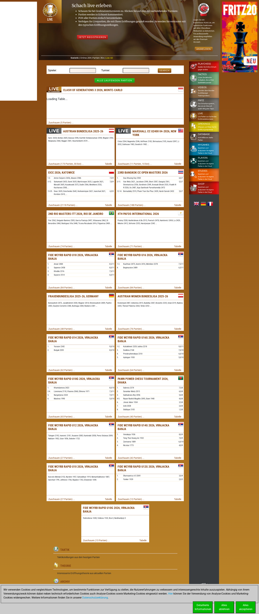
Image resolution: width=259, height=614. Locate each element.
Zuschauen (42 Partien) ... (131, 458)
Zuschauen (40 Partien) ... (131, 416)
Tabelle (108, 164)
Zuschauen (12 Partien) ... (131, 499)
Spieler (52, 70)
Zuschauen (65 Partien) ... (61, 416)
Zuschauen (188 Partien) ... (132, 205)
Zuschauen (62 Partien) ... (61, 370)
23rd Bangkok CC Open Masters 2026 (143, 172)
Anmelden (203, 49)
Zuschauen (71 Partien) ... (131, 246)
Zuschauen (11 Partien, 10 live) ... (135, 164)
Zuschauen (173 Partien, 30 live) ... (66, 164)
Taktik (64, 549)
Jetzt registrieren (92, 37)
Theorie (65, 565)
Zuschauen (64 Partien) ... (131, 370)
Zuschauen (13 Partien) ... (96, 540)
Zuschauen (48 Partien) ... (61, 329)
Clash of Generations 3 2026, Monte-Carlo (92, 90)
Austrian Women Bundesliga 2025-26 (143, 296)
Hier (170, 593)
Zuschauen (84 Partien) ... (61, 287)
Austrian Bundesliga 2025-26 (83, 131)
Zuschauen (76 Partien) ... (131, 329)
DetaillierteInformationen (203, 607)
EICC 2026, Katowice (61, 172)
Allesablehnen (224, 607)
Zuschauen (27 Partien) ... (61, 458)
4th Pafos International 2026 (138, 214)
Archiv (65, 581)
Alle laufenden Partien (114, 80)
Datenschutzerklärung (95, 597)
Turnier (105, 70)
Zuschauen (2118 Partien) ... (63, 205)
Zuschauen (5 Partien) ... (61, 122)
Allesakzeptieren (245, 607)
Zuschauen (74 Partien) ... (61, 246)
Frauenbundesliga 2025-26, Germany (73, 296)
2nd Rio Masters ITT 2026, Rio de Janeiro (75, 214)
